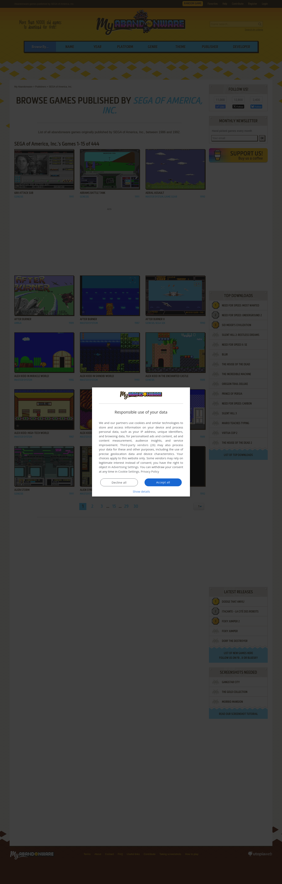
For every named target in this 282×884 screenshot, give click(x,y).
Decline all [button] (119, 482)
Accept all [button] (163, 482)
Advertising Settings (124, 467)
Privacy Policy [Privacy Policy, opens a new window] (150, 471)
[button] (141, 491)
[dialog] (141, 442)
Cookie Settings (128, 471)
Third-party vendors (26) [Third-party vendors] (137, 445)
